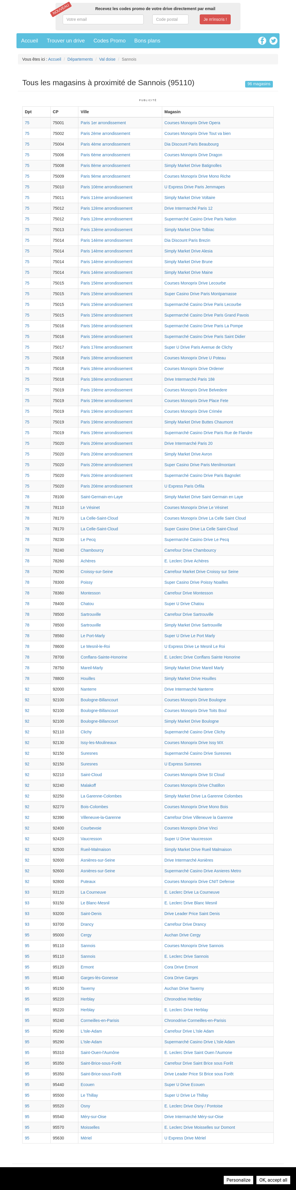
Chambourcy (92, 550)
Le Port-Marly (93, 635)
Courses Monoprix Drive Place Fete (196, 400)
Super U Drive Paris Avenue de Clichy (198, 347)
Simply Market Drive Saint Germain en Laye (203, 496)
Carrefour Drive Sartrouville (189, 614)
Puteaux (88, 881)
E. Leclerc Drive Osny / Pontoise (193, 1106)
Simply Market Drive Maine (188, 272)
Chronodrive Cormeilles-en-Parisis (195, 1020)
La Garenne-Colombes (101, 796)
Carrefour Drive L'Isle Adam (189, 1031)
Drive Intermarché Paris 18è (189, 379)
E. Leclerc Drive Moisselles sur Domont (199, 1127)
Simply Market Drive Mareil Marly (194, 667)
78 (27, 496)
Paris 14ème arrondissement (106, 240)
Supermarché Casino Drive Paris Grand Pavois (206, 315)
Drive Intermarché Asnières (188, 860)
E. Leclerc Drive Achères (186, 561)
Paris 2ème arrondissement (105, 133)
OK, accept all (273, 1180)
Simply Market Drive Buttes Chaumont (198, 422)
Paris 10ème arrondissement (106, 187)
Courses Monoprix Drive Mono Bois (196, 806)
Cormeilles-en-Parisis (100, 1020)
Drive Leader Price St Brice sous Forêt (199, 1074)
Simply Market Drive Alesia (188, 251)
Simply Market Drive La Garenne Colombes (203, 796)
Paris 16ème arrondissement (106, 325)
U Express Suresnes (182, 764)
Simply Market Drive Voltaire (189, 197)
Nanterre (88, 689)
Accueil (29, 41)
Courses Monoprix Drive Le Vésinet (196, 507)
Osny (85, 1106)
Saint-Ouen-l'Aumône (100, 1052)
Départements (80, 59)
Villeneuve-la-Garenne (101, 817)
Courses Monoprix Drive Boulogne (195, 700)
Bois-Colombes (94, 806)
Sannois (88, 945)
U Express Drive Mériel (185, 1138)
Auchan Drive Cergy (182, 935)
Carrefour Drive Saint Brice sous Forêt (198, 1063)
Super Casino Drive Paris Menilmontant (199, 464)
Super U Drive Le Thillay (186, 1095)
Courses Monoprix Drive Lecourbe (195, 283)
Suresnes (89, 753)
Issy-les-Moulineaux (98, 742)
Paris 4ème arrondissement (105, 144)
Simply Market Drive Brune (188, 261)
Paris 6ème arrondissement (105, 155)
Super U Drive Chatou (184, 603)
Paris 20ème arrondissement (106, 443)
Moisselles (90, 1127)
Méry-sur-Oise (93, 1116)
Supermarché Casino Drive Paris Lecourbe (202, 304)
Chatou (87, 603)
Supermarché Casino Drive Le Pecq (196, 539)
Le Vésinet (90, 507)
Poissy (86, 582)
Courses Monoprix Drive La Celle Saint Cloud (205, 518)
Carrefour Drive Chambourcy (190, 550)
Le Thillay (89, 1095)
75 (27, 122)
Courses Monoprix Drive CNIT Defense (199, 881)
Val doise (107, 59)
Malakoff (88, 785)
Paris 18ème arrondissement (106, 358)
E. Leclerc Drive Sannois (186, 956)
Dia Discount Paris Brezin (187, 240)
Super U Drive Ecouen (184, 1084)
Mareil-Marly (92, 667)
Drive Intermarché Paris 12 (188, 208)
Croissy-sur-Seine (97, 571)
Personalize (239, 1180)
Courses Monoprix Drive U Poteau (195, 358)
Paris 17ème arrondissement (106, 347)
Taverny (88, 988)
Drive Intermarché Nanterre (189, 689)
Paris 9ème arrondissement (105, 176)
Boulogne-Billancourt (99, 700)
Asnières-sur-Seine (98, 860)
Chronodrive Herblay (182, 999)
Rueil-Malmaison (96, 849)
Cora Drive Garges (181, 977)
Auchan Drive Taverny (184, 988)
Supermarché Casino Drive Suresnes (197, 753)
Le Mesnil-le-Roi (95, 646)
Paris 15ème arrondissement (106, 283)
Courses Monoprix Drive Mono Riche (197, 176)
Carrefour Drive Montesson (188, 593)
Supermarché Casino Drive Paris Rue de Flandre (208, 432)
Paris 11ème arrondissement (106, 197)
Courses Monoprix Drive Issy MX (193, 742)
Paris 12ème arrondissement (106, 208)
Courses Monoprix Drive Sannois (194, 945)
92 (27, 689)
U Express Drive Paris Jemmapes (194, 187)
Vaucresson (91, 838)
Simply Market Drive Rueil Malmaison (198, 849)
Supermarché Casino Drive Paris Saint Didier (204, 336)
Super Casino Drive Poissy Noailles (196, 582)
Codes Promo (109, 41)
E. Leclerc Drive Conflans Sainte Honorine (202, 657)
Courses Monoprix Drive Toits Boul (195, 710)
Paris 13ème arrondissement (106, 229)
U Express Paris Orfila (184, 486)
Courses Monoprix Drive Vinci (191, 828)
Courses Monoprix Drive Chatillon (194, 785)
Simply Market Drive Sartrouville (193, 625)
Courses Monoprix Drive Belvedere (195, 390)
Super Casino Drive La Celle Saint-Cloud (201, 529)
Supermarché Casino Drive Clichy (194, 732)
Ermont (87, 967)
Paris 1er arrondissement (103, 122)
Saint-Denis (91, 913)
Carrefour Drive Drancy (185, 924)
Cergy (86, 935)
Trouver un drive (66, 41)
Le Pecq (88, 539)
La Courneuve (93, 892)
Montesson (90, 593)
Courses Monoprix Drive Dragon (193, 155)
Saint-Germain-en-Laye (102, 496)
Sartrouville (91, 614)
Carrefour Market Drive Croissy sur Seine (201, 571)
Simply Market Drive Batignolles (193, 165)
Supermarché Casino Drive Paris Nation (200, 219)
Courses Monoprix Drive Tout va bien (197, 133)
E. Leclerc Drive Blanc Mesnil (190, 903)
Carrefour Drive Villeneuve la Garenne (198, 817)
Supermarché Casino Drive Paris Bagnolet (202, 475)
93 (27, 892)
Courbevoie (91, 828)
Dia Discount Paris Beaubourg (191, 144)
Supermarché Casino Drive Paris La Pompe (203, 325)
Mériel (86, 1138)
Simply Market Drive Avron (188, 454)
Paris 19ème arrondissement (106, 390)
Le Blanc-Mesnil (95, 903)
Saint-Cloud (91, 774)
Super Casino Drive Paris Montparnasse (200, 293)
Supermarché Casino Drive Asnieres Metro (202, 871)
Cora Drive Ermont (181, 967)
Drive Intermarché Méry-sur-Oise (193, 1116)
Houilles (88, 678)
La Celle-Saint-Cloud (99, 518)
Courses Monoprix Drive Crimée (193, 411)
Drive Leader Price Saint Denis (192, 913)
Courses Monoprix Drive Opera (192, 122)
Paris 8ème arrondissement (105, 165)
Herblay (88, 999)
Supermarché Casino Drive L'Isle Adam (199, 1042)
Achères (88, 561)
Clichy (86, 732)
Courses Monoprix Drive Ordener (194, 368)
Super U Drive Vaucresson (188, 838)
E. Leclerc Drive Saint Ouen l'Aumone (198, 1052)
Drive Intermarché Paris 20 (188, 443)
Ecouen (87, 1084)
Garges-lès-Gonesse (99, 977)
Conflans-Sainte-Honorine (104, 657)
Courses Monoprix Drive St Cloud (194, 774)
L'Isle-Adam (91, 1031)
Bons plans (147, 41)
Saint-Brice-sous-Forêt (101, 1063)
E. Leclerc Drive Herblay (186, 1009)
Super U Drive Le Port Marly (189, 635)
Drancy (87, 924)
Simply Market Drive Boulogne (191, 721)
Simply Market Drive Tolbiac (189, 229)
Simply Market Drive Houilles (190, 678)
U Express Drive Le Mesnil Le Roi (194, 646)
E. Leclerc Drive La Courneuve (192, 892)
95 (27, 935)
